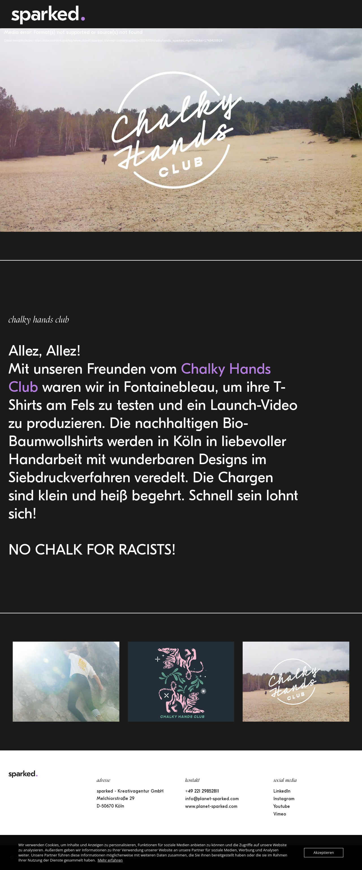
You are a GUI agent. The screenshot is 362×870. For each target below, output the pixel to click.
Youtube (281, 806)
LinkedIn (281, 791)
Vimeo (279, 814)
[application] (181, 130)
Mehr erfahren (110, 860)
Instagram (283, 798)
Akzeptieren (323, 852)
